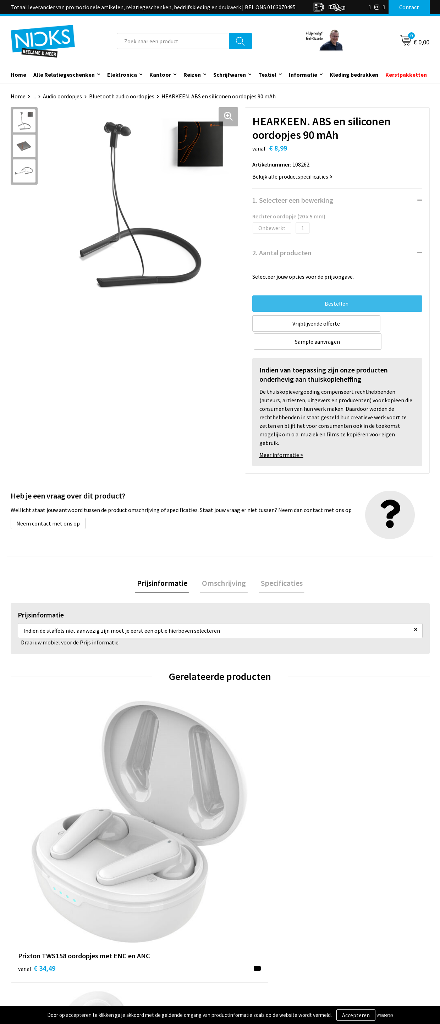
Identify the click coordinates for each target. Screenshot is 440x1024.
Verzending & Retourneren (261, 935)
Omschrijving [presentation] (224, 566)
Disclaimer (345, 957)
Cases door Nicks (145, 947)
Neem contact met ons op (48, 505)
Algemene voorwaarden (361, 925)
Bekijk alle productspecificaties (292, 176)
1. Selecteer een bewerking (292, 200)
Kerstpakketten (406, 74)
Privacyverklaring (353, 947)
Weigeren (384, 1015)
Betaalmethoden (250, 947)
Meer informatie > (281, 436)
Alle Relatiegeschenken (64, 74)
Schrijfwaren (229, 74)
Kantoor (160, 74)
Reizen (192, 74)
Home (18, 74)
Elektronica (122, 74)
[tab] (166, 565)
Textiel (267, 74)
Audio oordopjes (62, 96)
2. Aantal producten (282, 252)
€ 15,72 (141, 809)
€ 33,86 (246, 819)
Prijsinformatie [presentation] (166, 566)
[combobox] (173, 41)
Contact (239, 925)
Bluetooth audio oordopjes (121, 96)
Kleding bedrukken (354, 74)
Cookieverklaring (353, 935)
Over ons (135, 925)
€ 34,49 (36, 809)
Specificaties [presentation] (277, 566)
